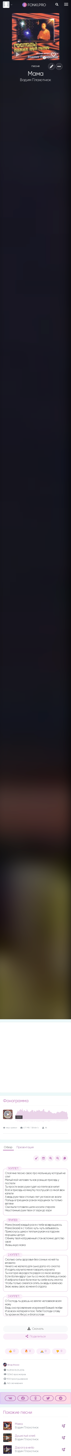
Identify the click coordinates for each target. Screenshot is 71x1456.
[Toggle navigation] (66, 4)
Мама (19, 1424)
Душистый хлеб (25, 1435)
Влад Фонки (11, 1365)
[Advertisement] (35, 1057)
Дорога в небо (24, 1447)
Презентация (25, 1147)
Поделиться (36, 1336)
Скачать (35, 1328)
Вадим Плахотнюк (35, 80)
